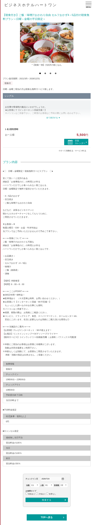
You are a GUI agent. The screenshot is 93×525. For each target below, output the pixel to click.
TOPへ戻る (47, 517)
